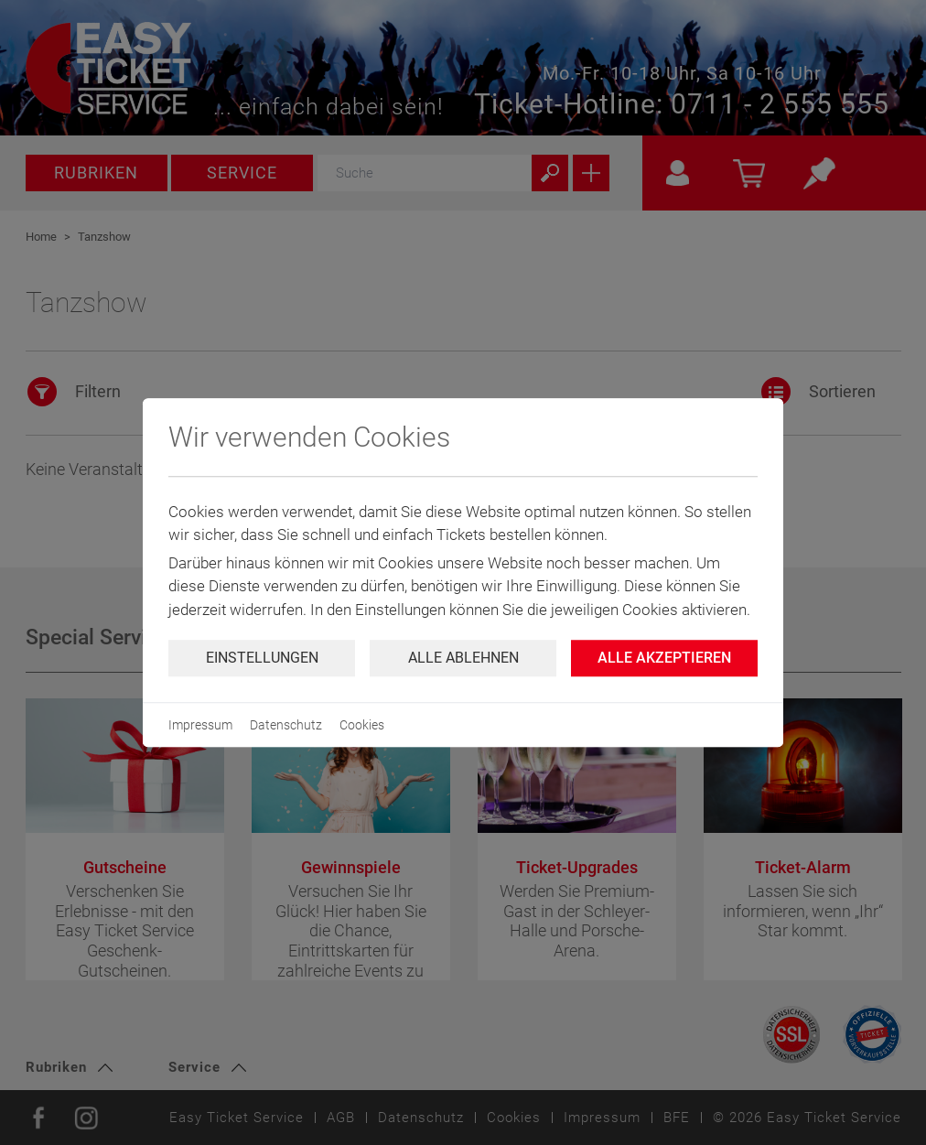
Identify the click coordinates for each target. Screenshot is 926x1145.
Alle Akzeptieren (664, 657)
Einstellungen (262, 657)
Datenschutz (286, 725)
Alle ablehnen (463, 657)
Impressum (200, 725)
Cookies (361, 725)
